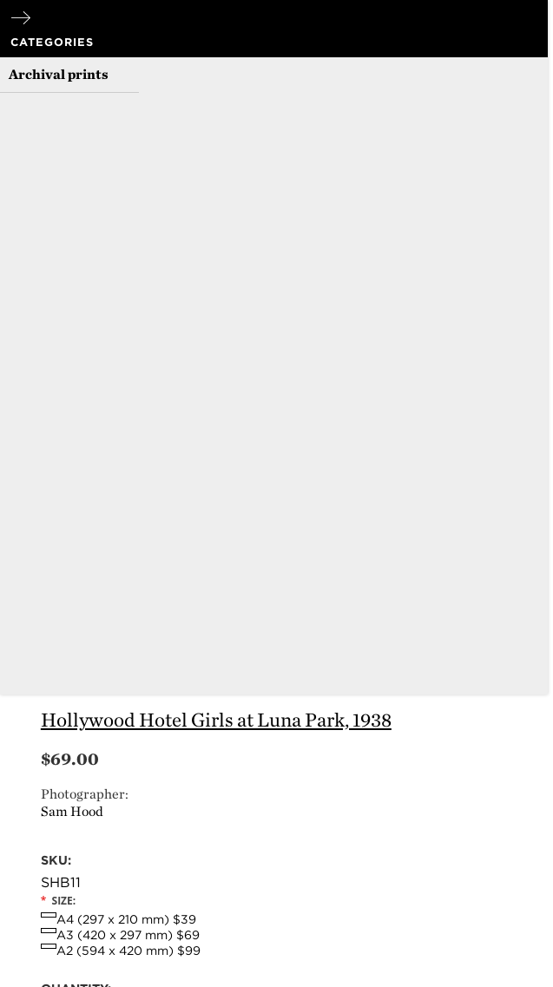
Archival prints (59, 74)
